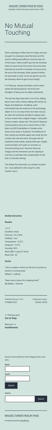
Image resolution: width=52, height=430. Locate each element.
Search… (8, 393)
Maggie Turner (12, 302)
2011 (45, 299)
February (38, 302)
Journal (44, 302)
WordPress (25, 421)
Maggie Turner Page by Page (26, 6)
